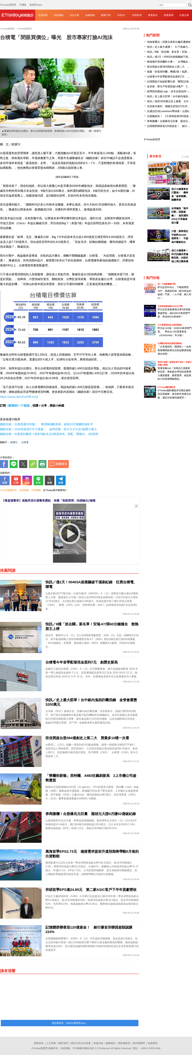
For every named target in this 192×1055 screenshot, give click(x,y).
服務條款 (111, 1043)
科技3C (121, 15)
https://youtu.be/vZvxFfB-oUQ (19, 396)
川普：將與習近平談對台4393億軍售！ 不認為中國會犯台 (179, 236)
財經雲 (17, 15)
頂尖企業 (74, 15)
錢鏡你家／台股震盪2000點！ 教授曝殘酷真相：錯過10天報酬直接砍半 (46, 424)
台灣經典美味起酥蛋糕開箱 (170, 343)
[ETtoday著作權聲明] (54, 490)
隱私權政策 (124, 1043)
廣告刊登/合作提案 (81, 1043)
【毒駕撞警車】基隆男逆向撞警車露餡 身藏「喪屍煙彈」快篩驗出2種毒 (49, 500)
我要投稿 (38, 1043)
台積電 (24, 442)
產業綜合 (153, 15)
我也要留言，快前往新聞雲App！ (69, 1023)
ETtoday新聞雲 (8, 1)
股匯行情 (106, 15)
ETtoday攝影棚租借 (166, 387)
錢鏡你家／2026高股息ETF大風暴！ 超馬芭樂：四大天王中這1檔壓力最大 (48, 429)
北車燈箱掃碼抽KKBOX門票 (170, 306)
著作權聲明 (139, 1043)
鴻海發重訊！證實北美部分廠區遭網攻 (169, 42)
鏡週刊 (13, 442)
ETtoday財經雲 (152, 139)
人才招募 (51, 1043)
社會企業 (184, 15)
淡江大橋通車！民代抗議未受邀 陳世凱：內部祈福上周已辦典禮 (180, 256)
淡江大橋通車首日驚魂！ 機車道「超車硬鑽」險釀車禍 (179, 194)
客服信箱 (98, 1043)
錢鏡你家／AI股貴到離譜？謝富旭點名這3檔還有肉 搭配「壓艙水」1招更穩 (49, 434)
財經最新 (59, 15)
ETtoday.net (103, 1048)
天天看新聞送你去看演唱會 (170, 325)
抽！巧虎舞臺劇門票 (167, 284)
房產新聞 (168, 15)
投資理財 (43, 15)
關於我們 (63, 1043)
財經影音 (137, 15)
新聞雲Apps (35, 1)
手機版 (22, 1)
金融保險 (90, 15)
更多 (185, 156)
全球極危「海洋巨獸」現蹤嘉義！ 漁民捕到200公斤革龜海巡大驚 (179, 215)
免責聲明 (152, 1043)
